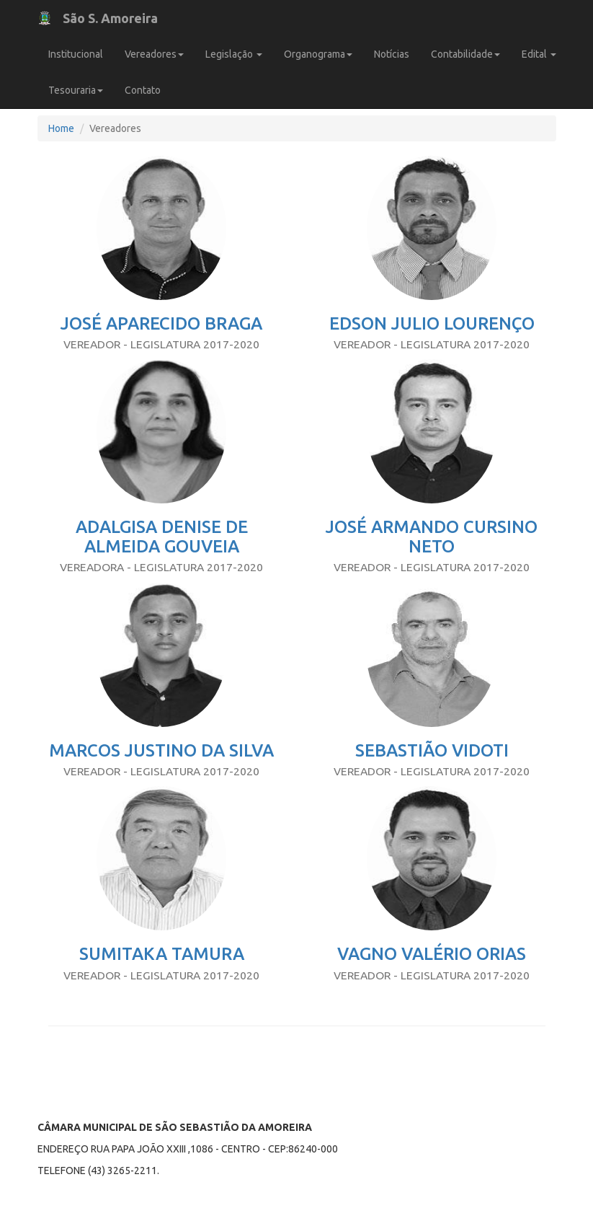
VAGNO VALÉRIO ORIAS (431, 954)
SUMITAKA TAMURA (161, 954)
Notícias (391, 54)
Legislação (233, 54)
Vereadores (154, 54)
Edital (539, 54)
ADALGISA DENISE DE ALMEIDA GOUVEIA (162, 536)
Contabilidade (465, 54)
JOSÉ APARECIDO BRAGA (161, 323)
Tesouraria (75, 90)
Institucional (75, 54)
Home (61, 128)
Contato (143, 90)
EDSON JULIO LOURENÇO (432, 323)
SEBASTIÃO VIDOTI (432, 750)
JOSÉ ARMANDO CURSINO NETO (432, 536)
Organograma (318, 54)
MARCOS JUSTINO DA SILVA (161, 750)
